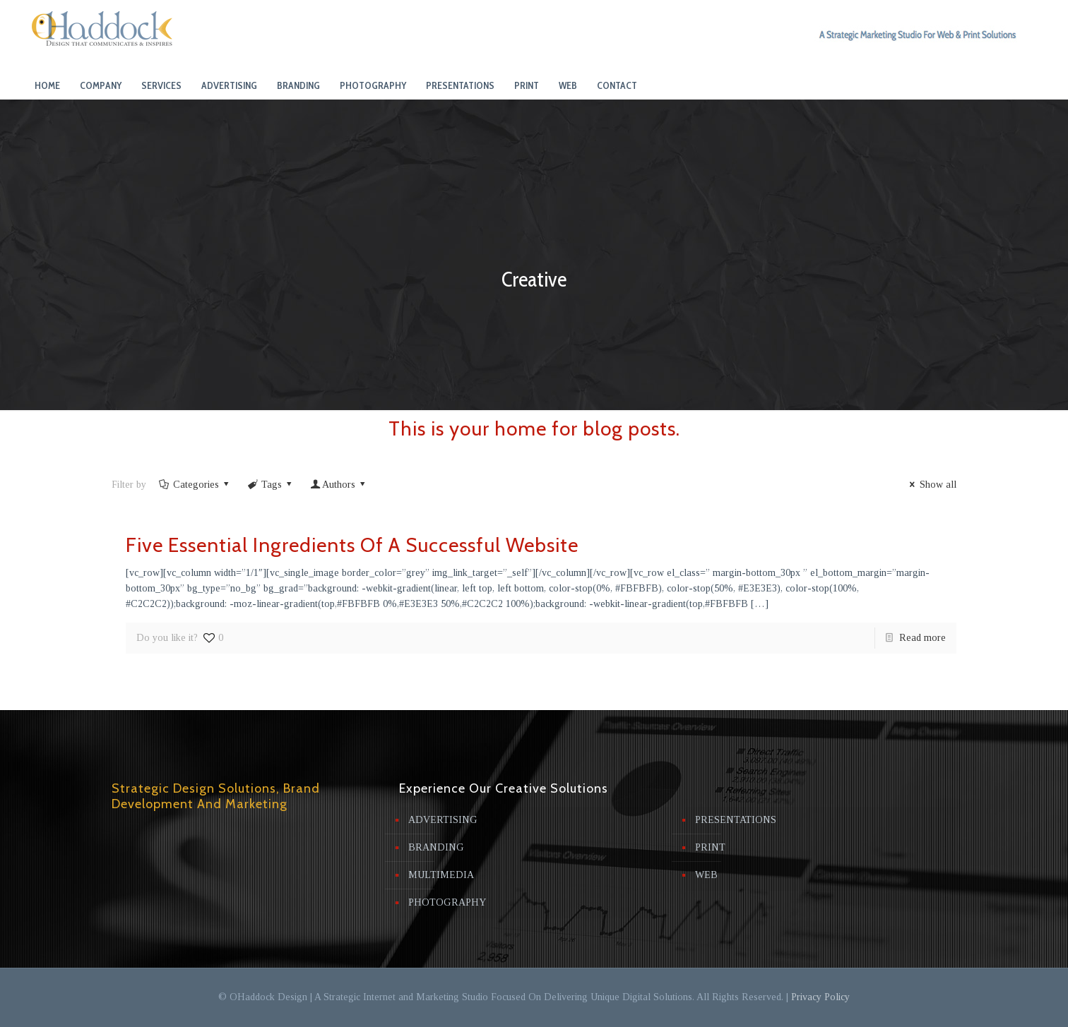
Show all (931, 484)
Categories (194, 484)
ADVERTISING (442, 820)
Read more (922, 637)
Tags (270, 484)
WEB (706, 875)
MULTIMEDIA (441, 875)
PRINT (710, 847)
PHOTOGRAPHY (447, 902)
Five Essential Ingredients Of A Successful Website (352, 545)
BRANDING (436, 847)
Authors (339, 484)
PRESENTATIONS (735, 820)
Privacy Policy (820, 997)
